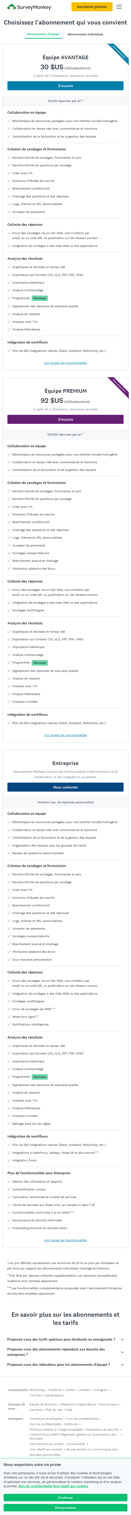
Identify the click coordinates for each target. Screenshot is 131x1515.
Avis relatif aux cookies (70, 1486)
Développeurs (54, 1395)
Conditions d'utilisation (46, 1419)
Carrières (36, 1410)
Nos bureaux (109, 1404)
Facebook (55, 1390)
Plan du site (54, 1410)
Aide (69, 1410)
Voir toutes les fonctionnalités (65, 363)
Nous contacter (65, 787)
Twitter (70, 1390)
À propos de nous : (16, 1406)
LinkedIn (84, 1390)
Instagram (101, 1390)
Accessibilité (76, 1444)
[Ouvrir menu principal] (119, 6)
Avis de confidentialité (35, 1486)
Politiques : (16, 1419)
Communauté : (18, 1390)
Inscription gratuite (92, 7)
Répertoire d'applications (78, 1404)
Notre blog (37, 1390)
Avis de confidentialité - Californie (54, 1424)
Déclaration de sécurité (102, 1429)
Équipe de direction (43, 1404)
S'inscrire (65, 86)
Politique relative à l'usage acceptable (56, 1429)
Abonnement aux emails (47, 1444)
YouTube (36, 1395)
